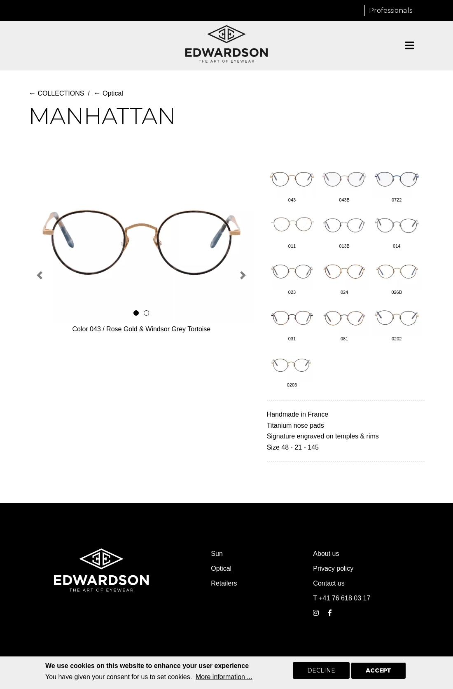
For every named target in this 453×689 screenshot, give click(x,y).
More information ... (224, 676)
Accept (378, 670)
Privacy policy (333, 568)
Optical (108, 93)
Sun (216, 553)
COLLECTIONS (56, 93)
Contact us (328, 583)
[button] (39, 275)
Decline (321, 670)
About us (326, 553)
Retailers (224, 583)
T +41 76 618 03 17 (341, 598)
